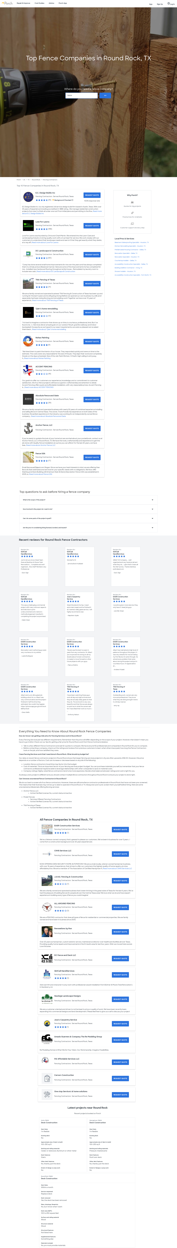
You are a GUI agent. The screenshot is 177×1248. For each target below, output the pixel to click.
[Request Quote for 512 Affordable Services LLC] (120, 1062)
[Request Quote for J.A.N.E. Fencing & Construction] (120, 880)
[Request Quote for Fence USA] (92, 457)
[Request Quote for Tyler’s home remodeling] (92, 312)
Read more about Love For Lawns (45, 242)
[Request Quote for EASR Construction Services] (120, 829)
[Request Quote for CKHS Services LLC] (120, 854)
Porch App (63, 3)
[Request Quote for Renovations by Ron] (120, 932)
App (150, 4)
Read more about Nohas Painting (37, 358)
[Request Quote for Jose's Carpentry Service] (120, 1023)
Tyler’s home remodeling (47, 309)
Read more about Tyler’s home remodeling (49, 329)
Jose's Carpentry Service (65, 1020)
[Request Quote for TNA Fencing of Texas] (92, 283)
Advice (51, 3)
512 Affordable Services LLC (66, 1059)
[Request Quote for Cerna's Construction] (120, 1078)
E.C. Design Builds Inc (45, 193)
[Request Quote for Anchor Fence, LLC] (92, 428)
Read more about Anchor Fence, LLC (40, 445)
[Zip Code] (82, 95)
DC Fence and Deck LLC (65, 955)
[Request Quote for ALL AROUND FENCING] (120, 907)
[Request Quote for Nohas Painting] (92, 341)
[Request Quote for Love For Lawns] (92, 225)
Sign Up (160, 4)
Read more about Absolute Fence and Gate (48, 416)
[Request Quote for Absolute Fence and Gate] (92, 399)
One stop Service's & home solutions (70, 1091)
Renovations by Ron (63, 928)
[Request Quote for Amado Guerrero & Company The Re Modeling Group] (120, 1040)
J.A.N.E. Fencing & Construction (68, 877)
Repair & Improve (23, 3)
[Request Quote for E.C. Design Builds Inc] (92, 195)
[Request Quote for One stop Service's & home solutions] (120, 1095)
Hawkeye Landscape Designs (67, 996)
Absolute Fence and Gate (47, 395)
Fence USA (40, 453)
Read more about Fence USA (40, 474)
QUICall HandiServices (64, 971)
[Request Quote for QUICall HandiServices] (120, 975)
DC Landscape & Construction (49, 251)
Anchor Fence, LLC (44, 425)
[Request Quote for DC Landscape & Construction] (92, 254)
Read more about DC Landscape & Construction (56, 271)
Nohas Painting (42, 337)
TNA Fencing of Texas (45, 280)
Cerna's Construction (64, 1075)
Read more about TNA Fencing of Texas (47, 300)
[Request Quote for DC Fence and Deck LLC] (120, 958)
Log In (171, 3)
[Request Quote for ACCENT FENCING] (92, 370)
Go (105, 95)
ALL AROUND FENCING (64, 903)
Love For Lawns (42, 222)
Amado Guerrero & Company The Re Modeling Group (78, 1037)
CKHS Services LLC (62, 850)
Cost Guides (39, 3)
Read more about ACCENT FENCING (39, 387)
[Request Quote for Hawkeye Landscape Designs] (120, 999)
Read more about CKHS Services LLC (117, 868)
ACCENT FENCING (44, 366)
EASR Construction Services (67, 825)
